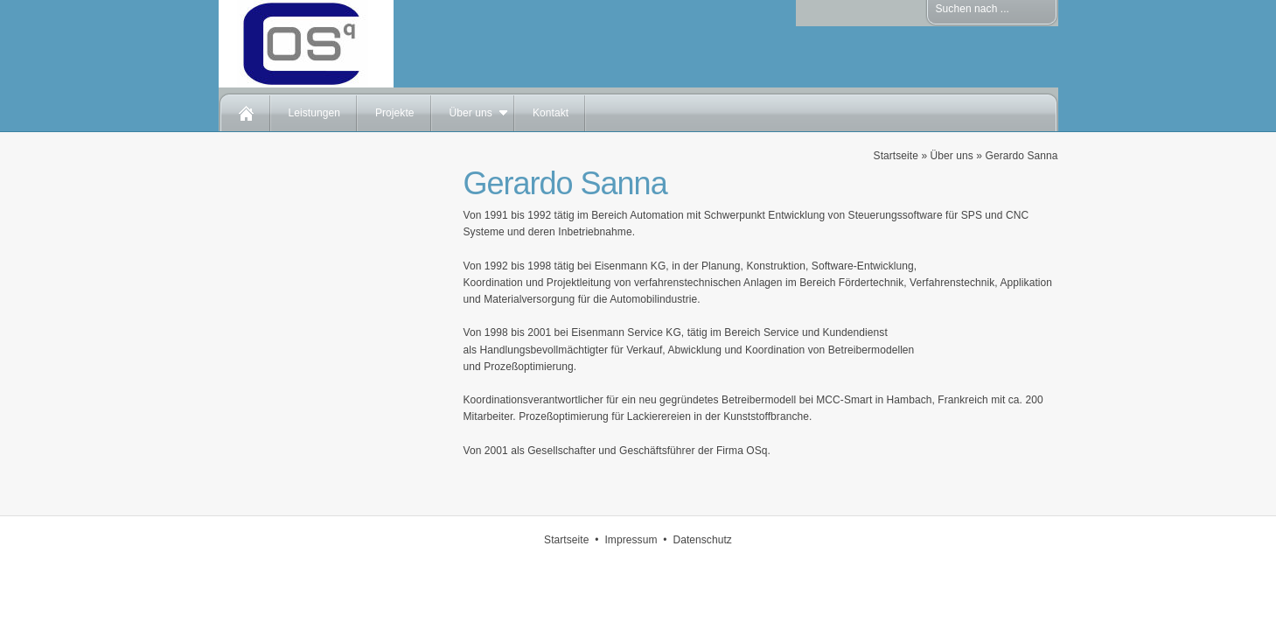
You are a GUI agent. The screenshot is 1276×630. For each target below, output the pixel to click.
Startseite (896, 156)
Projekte (395, 113)
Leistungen (314, 113)
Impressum (630, 540)
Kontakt (550, 113)
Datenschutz (702, 540)
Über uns (471, 113)
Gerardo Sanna (1021, 156)
